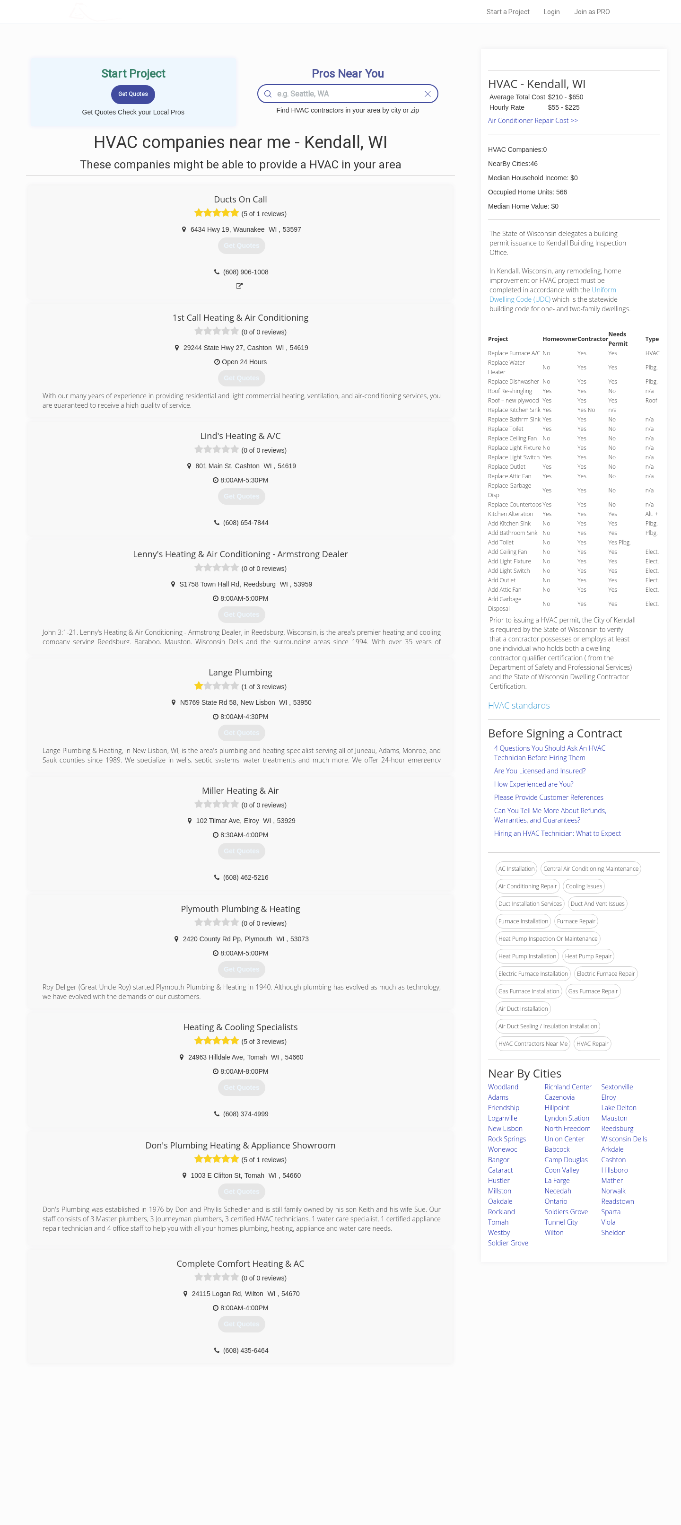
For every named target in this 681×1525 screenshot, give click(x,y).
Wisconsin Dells (624, 1138)
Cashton (614, 1159)
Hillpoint (557, 1107)
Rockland (501, 1211)
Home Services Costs (188, 1445)
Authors (460, 1466)
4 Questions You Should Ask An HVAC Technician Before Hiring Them (549, 753)
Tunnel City (561, 1222)
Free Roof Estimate (185, 1477)
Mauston (615, 1117)
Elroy (609, 1097)
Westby (499, 1232)
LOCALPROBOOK (123, 12)
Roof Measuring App (318, 1466)
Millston (499, 1190)
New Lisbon (505, 1128)
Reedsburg (618, 1128)
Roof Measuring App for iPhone (332, 1477)
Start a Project (508, 12)
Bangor (498, 1159)
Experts (301, 1456)
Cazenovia (560, 1097)
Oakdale (500, 1201)
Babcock (557, 1149)
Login (552, 12)
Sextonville (617, 1086)
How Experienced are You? (534, 784)
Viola (609, 1222)
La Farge (557, 1180)
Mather (612, 1180)
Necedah (558, 1190)
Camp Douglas (566, 1159)
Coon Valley (562, 1170)
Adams (498, 1097)
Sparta (611, 1211)
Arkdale (613, 1149)
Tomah (498, 1222)
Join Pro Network (314, 1445)
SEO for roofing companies (484, 1487)
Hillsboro (615, 1170)
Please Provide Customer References (548, 797)
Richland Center (568, 1086)
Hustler (499, 1180)
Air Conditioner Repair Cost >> (533, 120)
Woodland (503, 1086)
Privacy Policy (468, 1456)
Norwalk (614, 1190)
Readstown (618, 1201)
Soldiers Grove (566, 1211)
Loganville (502, 1117)
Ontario (556, 1201)
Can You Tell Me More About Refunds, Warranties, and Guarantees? (550, 815)
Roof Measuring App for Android (333, 1487)
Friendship (503, 1107)
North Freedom (568, 1128)
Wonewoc (502, 1149)
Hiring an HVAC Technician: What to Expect (557, 833)
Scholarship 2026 (472, 1445)
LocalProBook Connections (485, 1477)
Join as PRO (592, 12)
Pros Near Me (177, 1456)
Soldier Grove (508, 1242)
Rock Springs (507, 1138)
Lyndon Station (567, 1117)
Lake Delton (619, 1107)
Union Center (565, 1138)
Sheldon (614, 1232)
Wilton (554, 1232)
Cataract (500, 1170)
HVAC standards (519, 705)
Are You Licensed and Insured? (539, 770)
